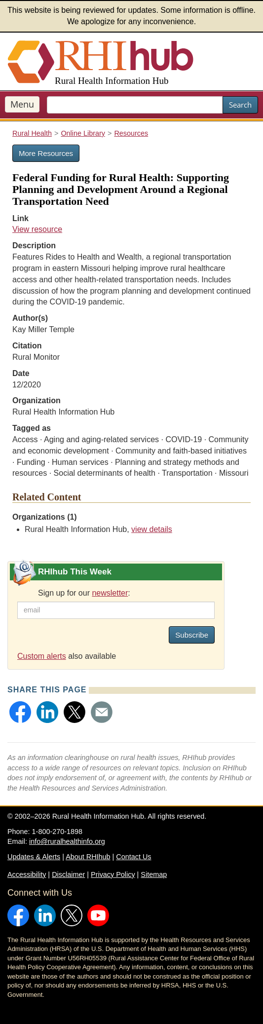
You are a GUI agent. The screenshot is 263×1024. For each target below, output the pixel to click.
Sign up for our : (84, 593)
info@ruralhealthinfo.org (67, 841)
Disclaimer (68, 874)
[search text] (135, 105)
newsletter (110, 593)
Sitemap (154, 874)
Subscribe (191, 635)
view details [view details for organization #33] (151, 529)
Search (240, 105)
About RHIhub (88, 857)
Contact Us (133, 857)
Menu (22, 104)
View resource (37, 229)
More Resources (46, 153)
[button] (20, 712)
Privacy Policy (113, 874)
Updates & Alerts (33, 857)
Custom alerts (41, 656)
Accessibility (26, 874)
